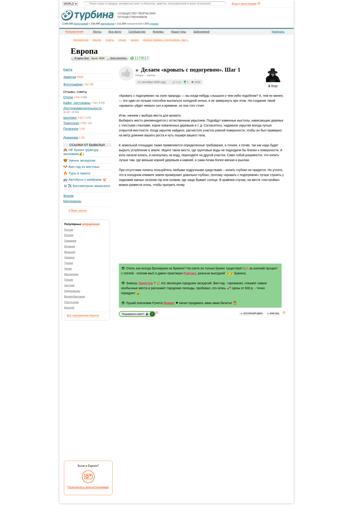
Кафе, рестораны (77, 103)
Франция (69, 252)
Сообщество (137, 31)
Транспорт (71, 123)
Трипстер (145, 283)
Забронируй (201, 31)
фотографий (81, 23)
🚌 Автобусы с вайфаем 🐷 (85, 179)
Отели (68, 97)
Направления (80, 39)
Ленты (97, 31)
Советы (109, 39)
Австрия (69, 285)
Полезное (70, 129)
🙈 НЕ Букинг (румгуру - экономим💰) (82, 152)
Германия (70, 240)
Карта (67, 69)
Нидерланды (72, 291)
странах (153, 23)
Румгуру (189, 273)
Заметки (69, 77)
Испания (69, 246)
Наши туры (178, 31)
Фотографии (73, 84)
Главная (67, 39)
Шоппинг (70, 118)
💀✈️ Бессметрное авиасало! (86, 186)
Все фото (115, 31)
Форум (68, 196)
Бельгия (69, 307)
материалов (107, 23)
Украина (69, 257)
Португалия (71, 302)
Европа (97, 39)
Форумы (158, 31)
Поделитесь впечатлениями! (88, 487)
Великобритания (74, 296)
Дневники (70, 137)
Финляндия (71, 274)
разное (135, 39)
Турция (68, 263)
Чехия (68, 268)
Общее (122, 39)
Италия (68, 235)
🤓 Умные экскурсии (79, 160)
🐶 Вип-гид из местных (81, 167)
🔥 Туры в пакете (76, 173)
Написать (278, 31)
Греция (68, 279)
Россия (68, 229)
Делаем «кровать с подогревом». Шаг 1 (165, 39)
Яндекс (169, 303)
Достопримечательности (82, 108)
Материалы (72, 201)
